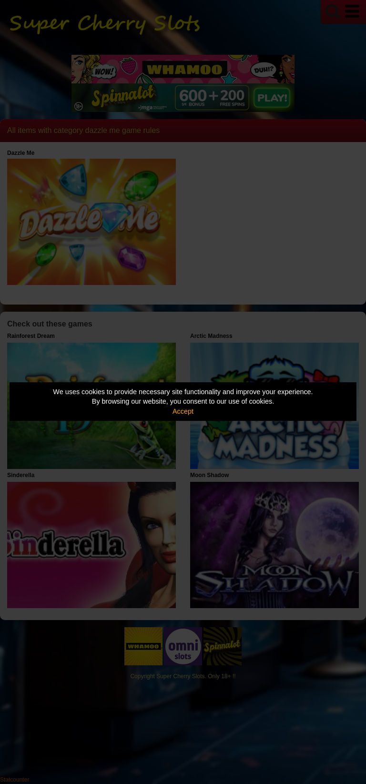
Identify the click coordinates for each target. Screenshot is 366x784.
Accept (183, 411)
